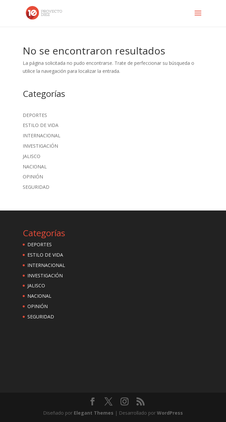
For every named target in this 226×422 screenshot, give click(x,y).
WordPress (170, 413)
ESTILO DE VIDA (40, 125)
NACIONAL (35, 166)
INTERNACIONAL (41, 135)
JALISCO (31, 156)
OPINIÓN (33, 176)
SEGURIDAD (36, 187)
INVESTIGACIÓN (40, 146)
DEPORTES (35, 115)
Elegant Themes (94, 413)
